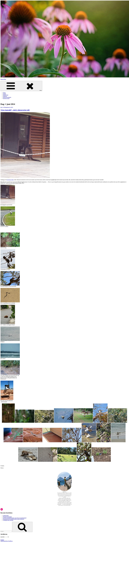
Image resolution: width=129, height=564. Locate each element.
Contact (2, 539)
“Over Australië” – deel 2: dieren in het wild (15, 110)
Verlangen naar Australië (8, 520)
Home (4, 92)
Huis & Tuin (5, 95)
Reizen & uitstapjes (7, 97)
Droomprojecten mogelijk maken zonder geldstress (13, 519)
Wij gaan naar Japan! (7, 516)
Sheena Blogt (3, 79)
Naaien (4, 93)
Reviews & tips (6, 98)
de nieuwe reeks (10, 179)
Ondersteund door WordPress (7, 541)
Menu (21, 86)
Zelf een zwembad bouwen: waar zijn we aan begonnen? (14, 517)
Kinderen (5, 96)
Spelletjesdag (6, 515)
